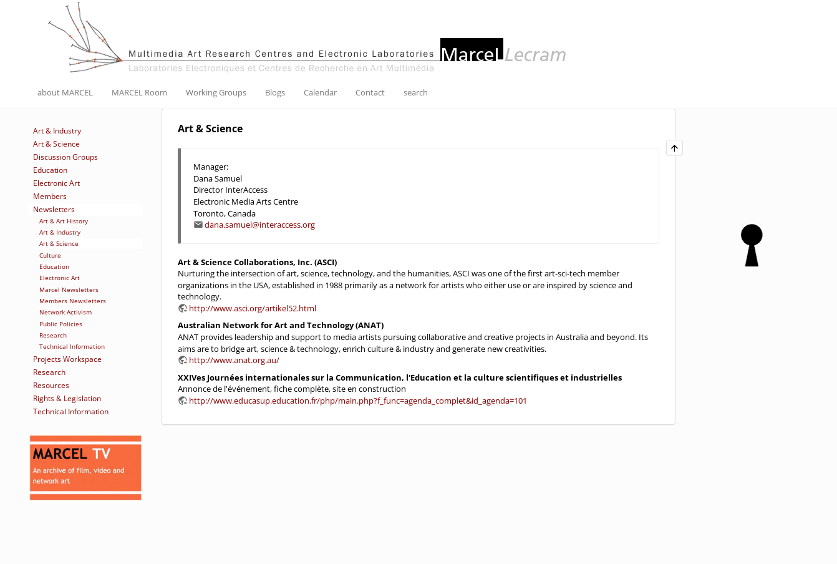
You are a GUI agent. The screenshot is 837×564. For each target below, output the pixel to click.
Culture (50, 255)
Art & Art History (63, 220)
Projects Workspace (67, 359)
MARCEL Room (139, 92)
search (416, 92)
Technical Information (72, 346)
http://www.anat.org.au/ (234, 360)
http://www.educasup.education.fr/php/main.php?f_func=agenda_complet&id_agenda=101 (358, 400)
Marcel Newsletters (69, 289)
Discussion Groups (65, 157)
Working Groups (216, 92)
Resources (51, 385)
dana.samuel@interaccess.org (260, 224)
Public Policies (60, 323)
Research (53, 335)
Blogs (275, 92)
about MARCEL (65, 92)
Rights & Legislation (67, 398)
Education (50, 170)
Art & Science (56, 144)
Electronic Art (56, 183)
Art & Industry (57, 130)
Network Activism (65, 312)
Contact (370, 92)
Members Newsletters (72, 300)
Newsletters (54, 209)
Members (50, 196)
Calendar (320, 92)
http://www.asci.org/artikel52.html (252, 308)
